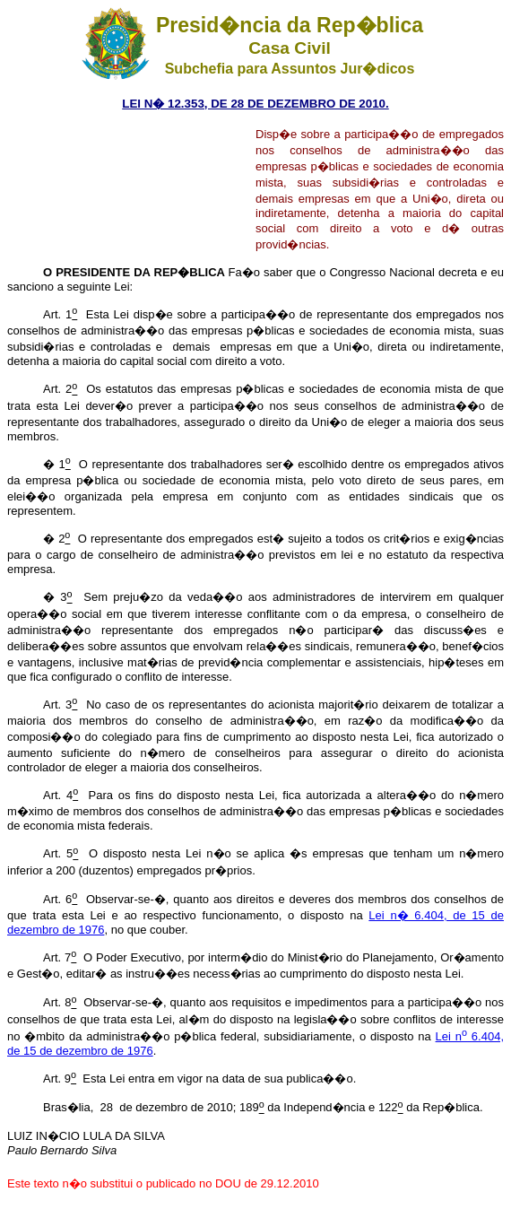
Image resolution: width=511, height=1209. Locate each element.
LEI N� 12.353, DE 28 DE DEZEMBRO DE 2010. (255, 103)
